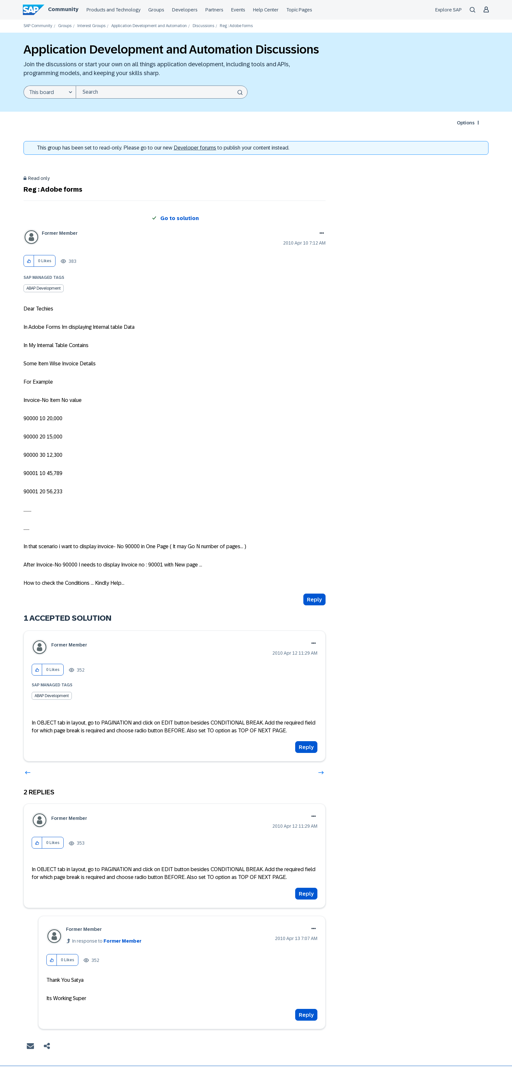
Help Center (266, 9)
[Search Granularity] (50, 92)
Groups (156, 9)
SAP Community (38, 26)
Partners (214, 9)
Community (63, 9)
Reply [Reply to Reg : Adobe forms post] (314, 599)
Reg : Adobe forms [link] (236, 26)
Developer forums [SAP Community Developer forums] (195, 148)
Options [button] (465, 122)
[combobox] (162, 92)
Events (238, 9)
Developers (185, 9)
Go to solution (179, 218)
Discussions (203, 26)
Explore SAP (448, 9)
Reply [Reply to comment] (306, 747)
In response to (106, 941)
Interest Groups (91, 26)
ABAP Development (43, 288)
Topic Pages (299, 9)
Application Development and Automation (149, 26)
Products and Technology (113, 9)
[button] (29, 261)
